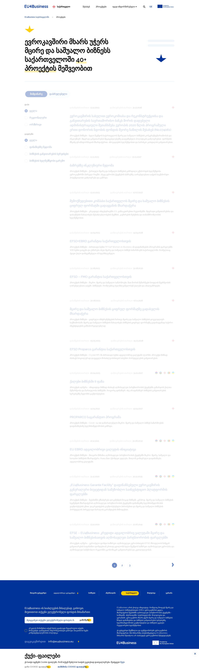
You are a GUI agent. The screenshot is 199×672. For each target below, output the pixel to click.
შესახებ (86, 6)
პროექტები (101, 6)
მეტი (122, 662)
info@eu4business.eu (60, 641)
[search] (144, 6)
